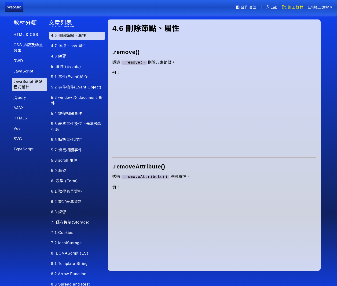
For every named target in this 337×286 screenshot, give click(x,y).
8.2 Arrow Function (68, 274)
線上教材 (293, 7)
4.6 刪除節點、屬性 (68, 36)
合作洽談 (246, 7)
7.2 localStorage (66, 243)
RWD (18, 61)
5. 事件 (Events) (66, 67)
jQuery (20, 97)
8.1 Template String (69, 264)
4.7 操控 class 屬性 (68, 46)
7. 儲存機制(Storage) (70, 222)
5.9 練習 (58, 171)
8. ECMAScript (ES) (69, 253)
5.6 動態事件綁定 (66, 140)
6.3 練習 (58, 212)
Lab (272, 7)
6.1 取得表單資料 (66, 191)
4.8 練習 (58, 56)
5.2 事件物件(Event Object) (76, 87)
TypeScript (24, 149)
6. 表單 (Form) (64, 181)
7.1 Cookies (62, 233)
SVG (18, 139)
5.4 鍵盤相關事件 (66, 113)
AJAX (19, 108)
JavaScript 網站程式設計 (28, 84)
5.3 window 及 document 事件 (76, 100)
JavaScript (23, 71)
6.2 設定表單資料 (66, 202)
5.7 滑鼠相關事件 (66, 150)
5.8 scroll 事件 (64, 160)
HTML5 (20, 118)
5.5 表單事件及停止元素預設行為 (76, 126)
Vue (17, 128)
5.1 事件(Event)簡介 (69, 77)
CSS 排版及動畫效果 (28, 48)
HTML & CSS (26, 35)
